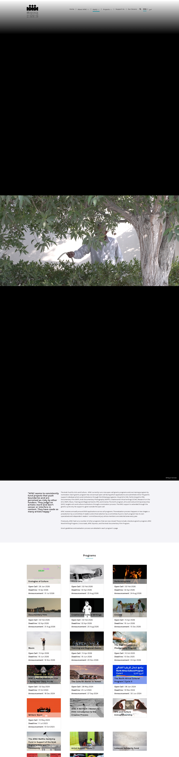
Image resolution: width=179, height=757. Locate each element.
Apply (96, 9)
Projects (107, 9)
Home (72, 9)
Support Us (120, 9)
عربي (150, 9)
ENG (144, 9)
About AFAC (83, 9)
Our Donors (132, 9)
